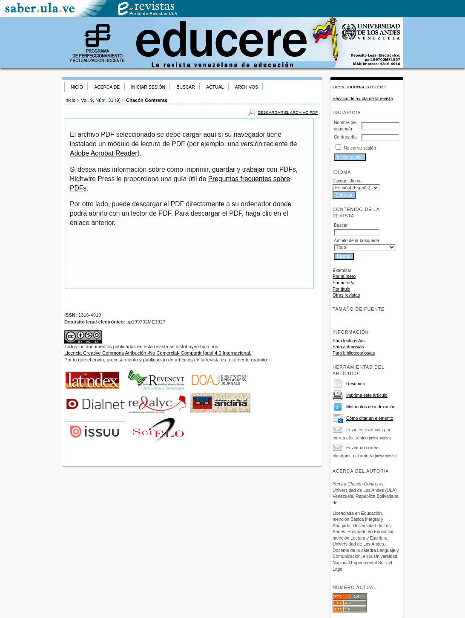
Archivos (246, 87)
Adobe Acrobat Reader (103, 153)
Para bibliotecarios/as (354, 353)
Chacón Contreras (146, 100)
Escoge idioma (347, 181)
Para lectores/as (349, 340)
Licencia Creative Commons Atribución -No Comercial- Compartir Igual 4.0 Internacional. (157, 352)
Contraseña (345, 137)
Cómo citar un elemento (369, 418)
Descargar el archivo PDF (288, 112)
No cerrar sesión (360, 148)
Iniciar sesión (148, 87)
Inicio (76, 87)
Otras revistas (346, 295)
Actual (215, 87)
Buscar (185, 87)
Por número (344, 276)
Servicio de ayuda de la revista (363, 98)
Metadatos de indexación (371, 406)
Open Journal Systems (359, 86)
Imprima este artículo (367, 395)
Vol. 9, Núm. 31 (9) (101, 100)
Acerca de (107, 87)
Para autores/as (348, 346)
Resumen (355, 383)
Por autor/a (343, 282)
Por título (341, 289)
